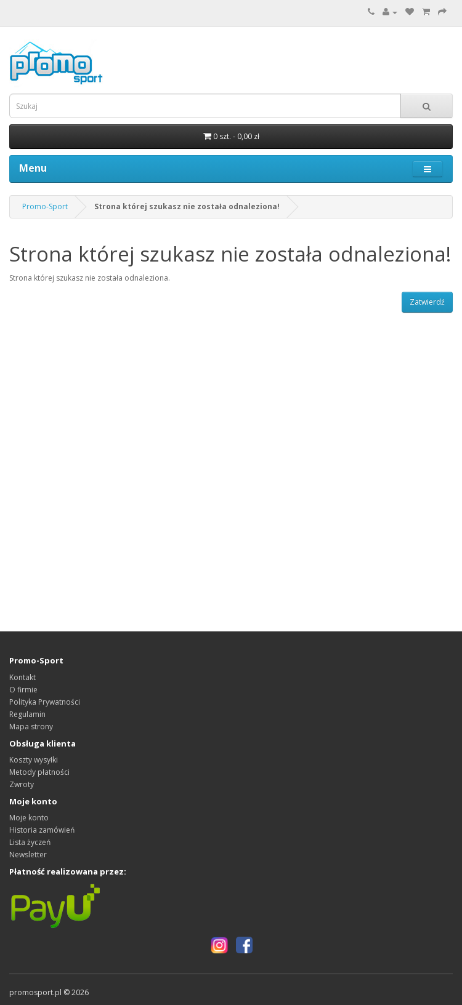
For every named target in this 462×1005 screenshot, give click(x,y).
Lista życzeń (30, 842)
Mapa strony (31, 726)
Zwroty (21, 784)
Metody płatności (39, 772)
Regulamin (27, 714)
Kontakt (22, 677)
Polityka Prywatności (44, 702)
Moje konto (29, 817)
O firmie (23, 689)
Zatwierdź (427, 302)
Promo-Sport (45, 206)
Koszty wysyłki (33, 760)
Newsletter (28, 854)
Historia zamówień (42, 830)
